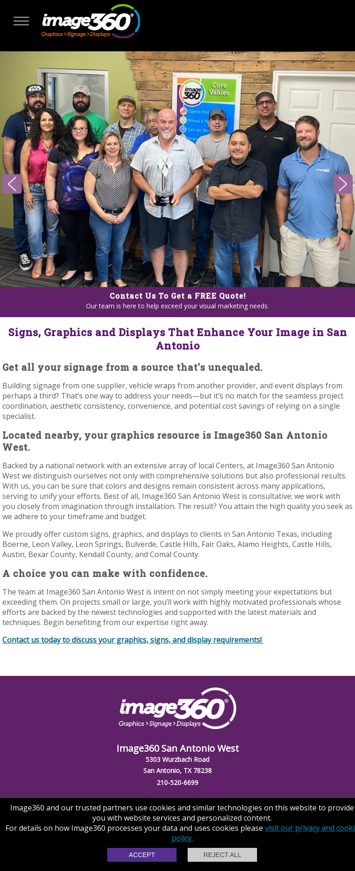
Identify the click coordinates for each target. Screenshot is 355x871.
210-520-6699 (177, 782)
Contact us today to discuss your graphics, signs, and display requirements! (132, 640)
